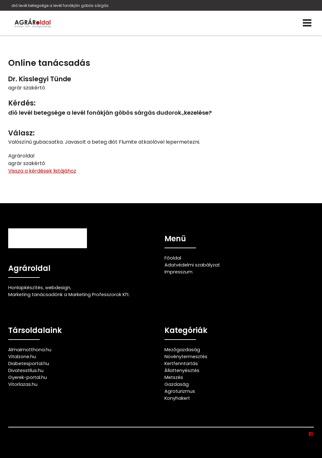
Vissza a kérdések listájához (42, 171)
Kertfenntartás (181, 363)
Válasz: (21, 133)
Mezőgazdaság (182, 349)
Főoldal (172, 258)
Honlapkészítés (25, 287)
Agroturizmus (179, 391)
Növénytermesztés (185, 356)
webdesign (57, 287)
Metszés (173, 377)
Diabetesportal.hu (28, 363)
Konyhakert (177, 398)
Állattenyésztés (181, 370)
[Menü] (307, 23)
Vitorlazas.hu (22, 384)
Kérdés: (22, 103)
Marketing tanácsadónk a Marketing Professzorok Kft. (69, 294)
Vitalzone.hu (22, 356)
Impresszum (178, 272)
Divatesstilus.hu (25, 370)
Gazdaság (176, 384)
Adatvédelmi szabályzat (192, 265)
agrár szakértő (26, 87)
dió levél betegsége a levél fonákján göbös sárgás (60, 5)
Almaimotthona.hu (29, 349)
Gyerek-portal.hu (27, 377)
